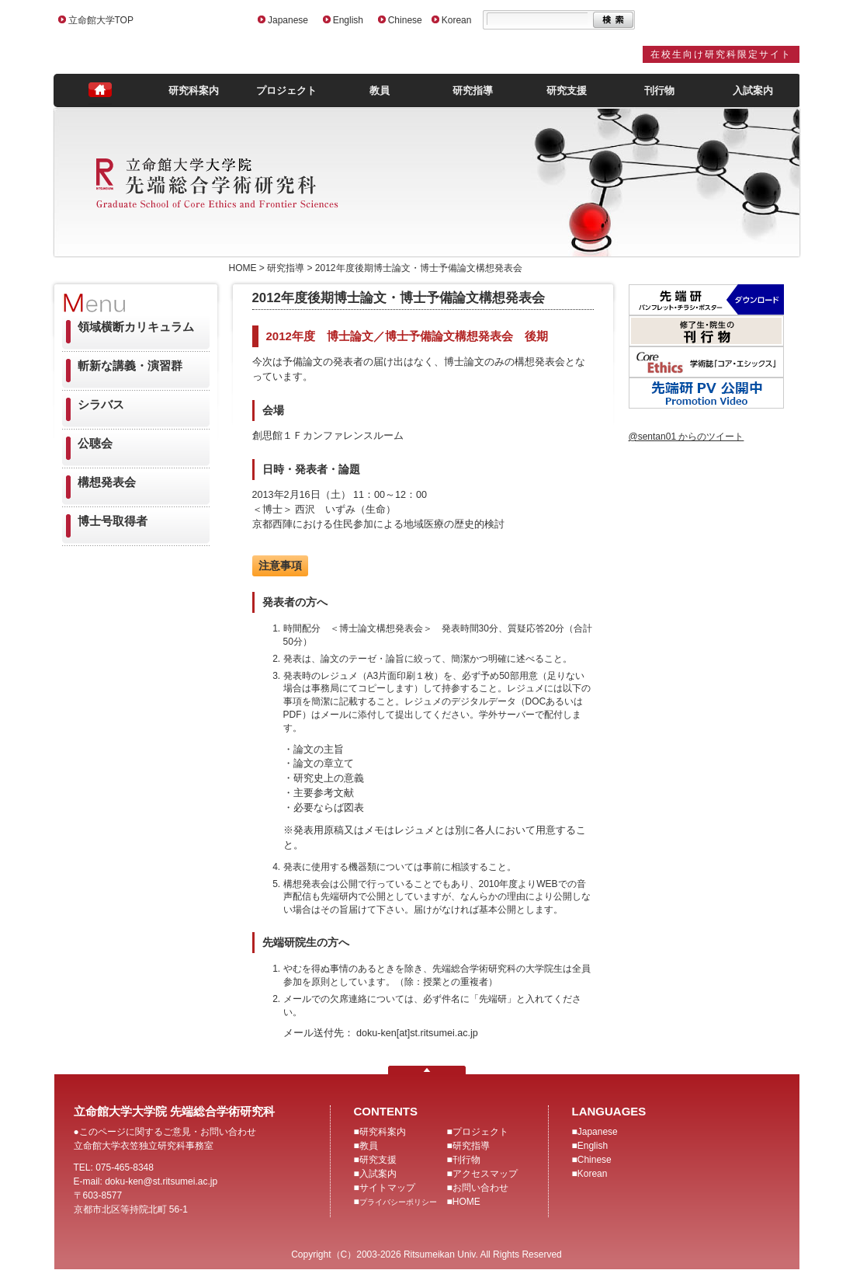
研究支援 (566, 90)
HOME (466, 1201)
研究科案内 (193, 90)
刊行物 (659, 90)
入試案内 (753, 90)
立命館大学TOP (100, 20)
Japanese (288, 20)
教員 (379, 90)
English (348, 20)
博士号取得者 (112, 520)
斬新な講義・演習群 (130, 365)
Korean (457, 20)
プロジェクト (286, 90)
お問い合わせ (480, 1187)
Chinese (405, 20)
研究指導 (473, 90)
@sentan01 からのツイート (686, 436)
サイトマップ (387, 1187)
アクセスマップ (485, 1173)
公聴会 (95, 443)
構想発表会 (107, 482)
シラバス (101, 404)
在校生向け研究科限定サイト (721, 54)
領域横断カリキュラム (136, 326)
